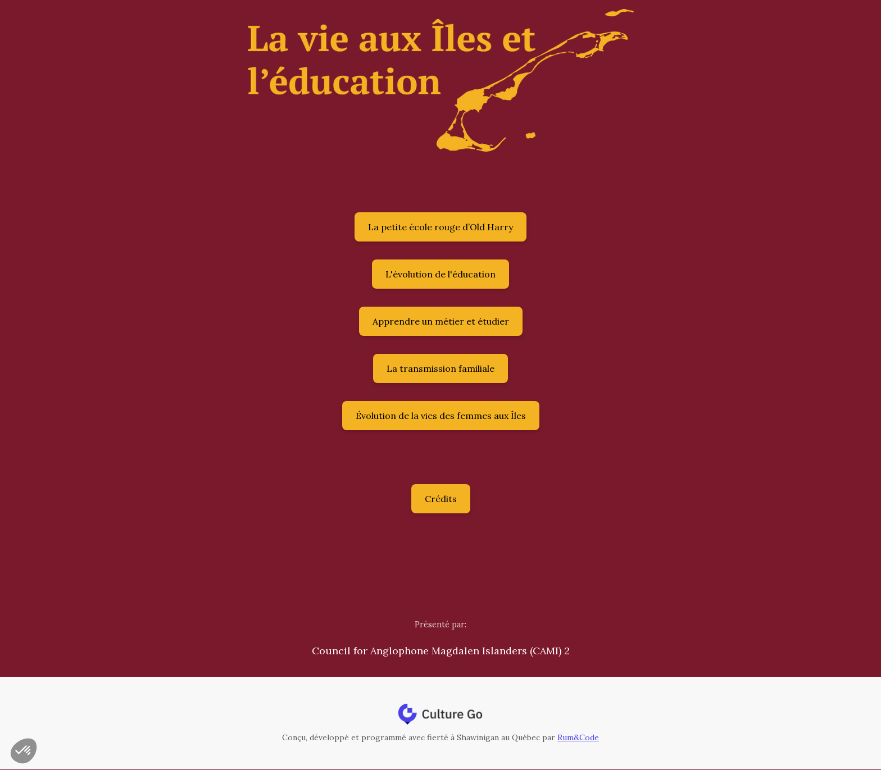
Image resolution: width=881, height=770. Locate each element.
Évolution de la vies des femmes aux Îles (441, 415)
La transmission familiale (440, 368)
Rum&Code (578, 737)
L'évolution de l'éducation (440, 274)
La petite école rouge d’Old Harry (440, 227)
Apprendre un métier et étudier (441, 321)
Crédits (441, 498)
